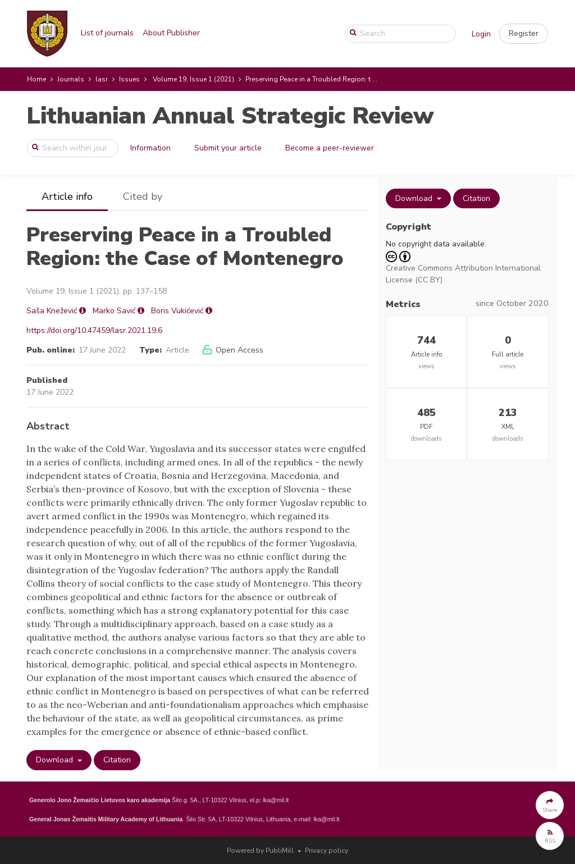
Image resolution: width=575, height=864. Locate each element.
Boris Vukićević (177, 310)
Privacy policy (326, 850)
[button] (523, 34)
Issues (129, 79)
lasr (101, 79)
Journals (70, 79)
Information (150, 148)
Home (36, 79)
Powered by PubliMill (260, 850)
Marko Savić (114, 310)
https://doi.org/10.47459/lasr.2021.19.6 (94, 330)
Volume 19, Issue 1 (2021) (193, 79)
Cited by (142, 196)
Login (481, 34)
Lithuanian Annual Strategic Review (229, 116)
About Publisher (171, 33)
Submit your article (228, 148)
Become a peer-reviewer (329, 148)
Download (55, 760)
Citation (117, 760)
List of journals (107, 33)
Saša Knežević (51, 310)
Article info (67, 196)
